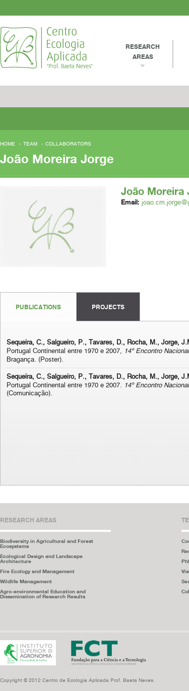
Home (7, 144)
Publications (38, 307)
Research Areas (142, 51)
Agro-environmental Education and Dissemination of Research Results (43, 593)
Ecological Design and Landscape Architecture (41, 558)
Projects (108, 307)
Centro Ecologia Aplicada (46, 47)
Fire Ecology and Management (37, 571)
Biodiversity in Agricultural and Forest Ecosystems (46, 543)
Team (30, 144)
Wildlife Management (26, 581)
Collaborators (68, 144)
